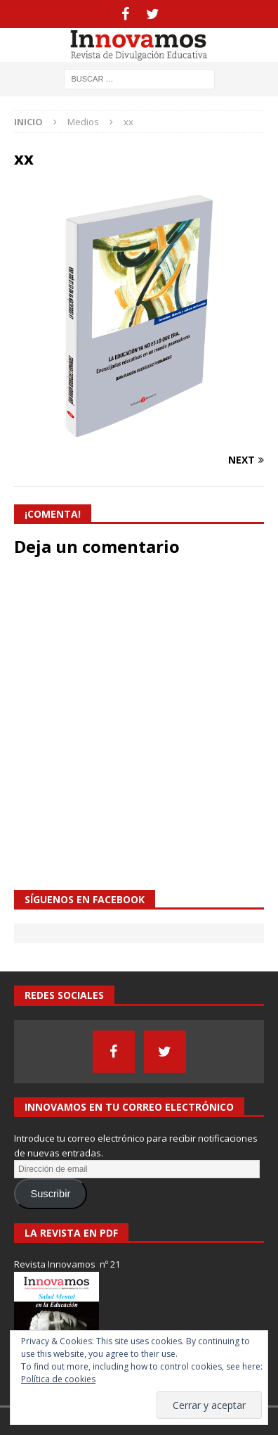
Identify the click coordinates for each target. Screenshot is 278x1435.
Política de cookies (58, 1379)
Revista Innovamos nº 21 (67, 1264)
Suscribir (50, 1193)
